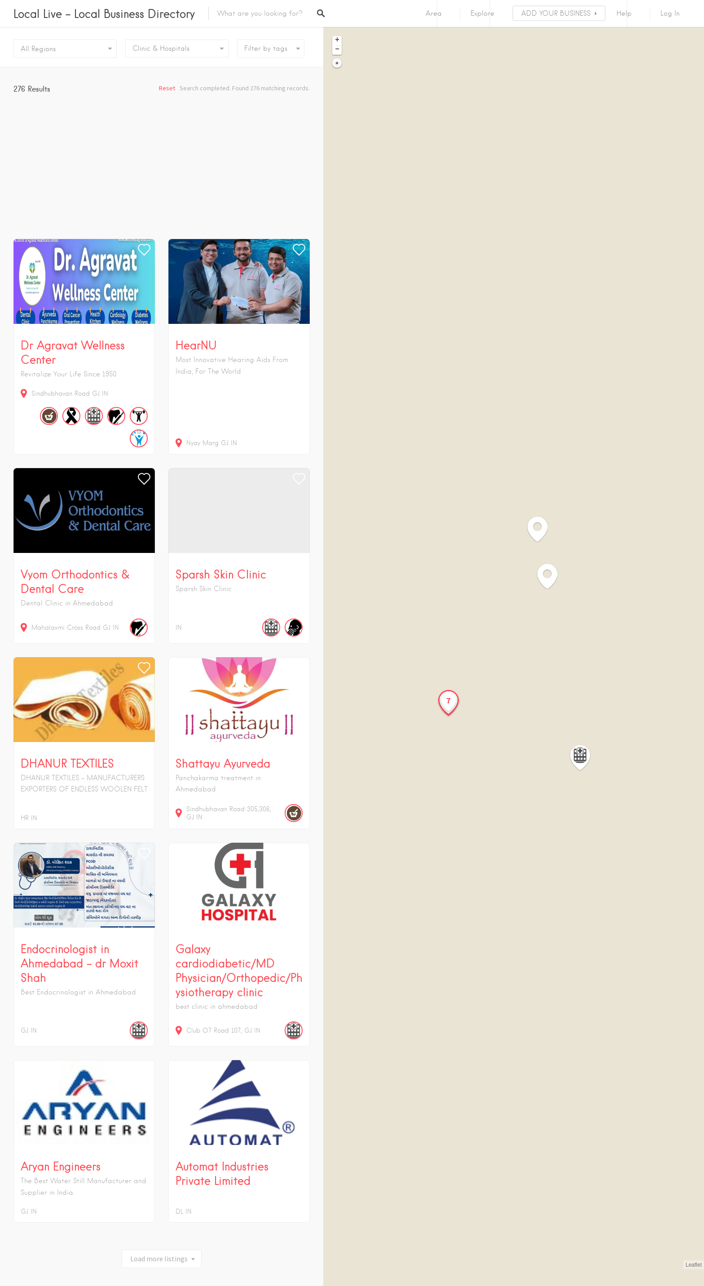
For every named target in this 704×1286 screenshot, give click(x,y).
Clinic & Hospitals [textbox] (160, 48)
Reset (167, 88)
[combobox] (177, 48)
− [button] (337, 49)
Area (434, 13)
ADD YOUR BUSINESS (555, 13)
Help (624, 13)
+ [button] (337, 40)
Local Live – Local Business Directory (104, 13)
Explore (482, 13)
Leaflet (694, 1265)
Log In (670, 13)
